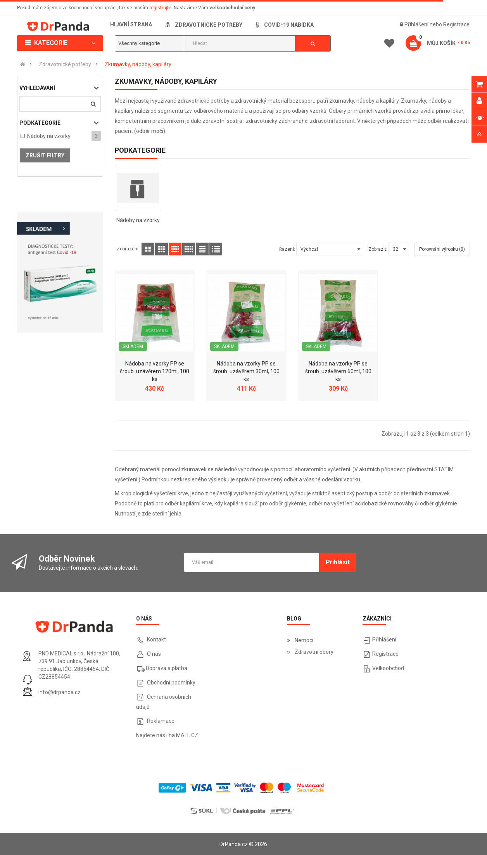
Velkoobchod (388, 668)
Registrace (456, 24)
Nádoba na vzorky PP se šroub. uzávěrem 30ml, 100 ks (246, 371)
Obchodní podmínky (171, 682)
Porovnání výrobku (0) (442, 249)
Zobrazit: (377, 249)
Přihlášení (417, 24)
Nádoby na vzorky (49, 136)
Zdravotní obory (314, 652)
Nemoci (304, 640)
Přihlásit (338, 562)
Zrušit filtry (45, 155)
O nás (153, 654)
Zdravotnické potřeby (65, 64)
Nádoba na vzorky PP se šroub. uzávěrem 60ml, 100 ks (338, 371)
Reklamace (160, 721)
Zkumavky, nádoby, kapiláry (138, 64)
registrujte (160, 7)
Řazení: (287, 249)
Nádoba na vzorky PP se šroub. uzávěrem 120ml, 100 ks (154, 371)
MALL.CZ (187, 735)
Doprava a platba (166, 668)
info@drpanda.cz (59, 692)
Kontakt (156, 639)
